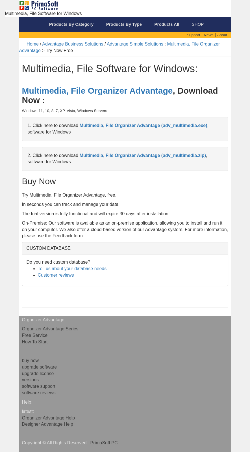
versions (30, 379)
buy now (30, 360)
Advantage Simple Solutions (135, 44)
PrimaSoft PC (104, 442)
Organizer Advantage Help (48, 418)
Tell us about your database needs (72, 268)
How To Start (35, 341)
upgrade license (38, 373)
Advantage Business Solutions (72, 44)
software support (38, 386)
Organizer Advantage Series (50, 328)
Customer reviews (56, 275)
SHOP (198, 24)
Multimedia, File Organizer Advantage (97, 90)
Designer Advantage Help (47, 424)
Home (33, 44)
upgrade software (39, 367)
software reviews (39, 392)
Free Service (35, 335)
